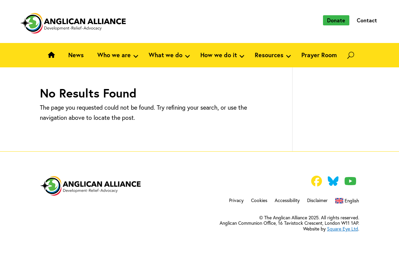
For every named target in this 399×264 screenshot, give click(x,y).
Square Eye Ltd (342, 229)
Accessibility (287, 200)
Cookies (259, 200)
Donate (336, 20)
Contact (367, 20)
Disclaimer (317, 200)
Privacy (236, 200)
